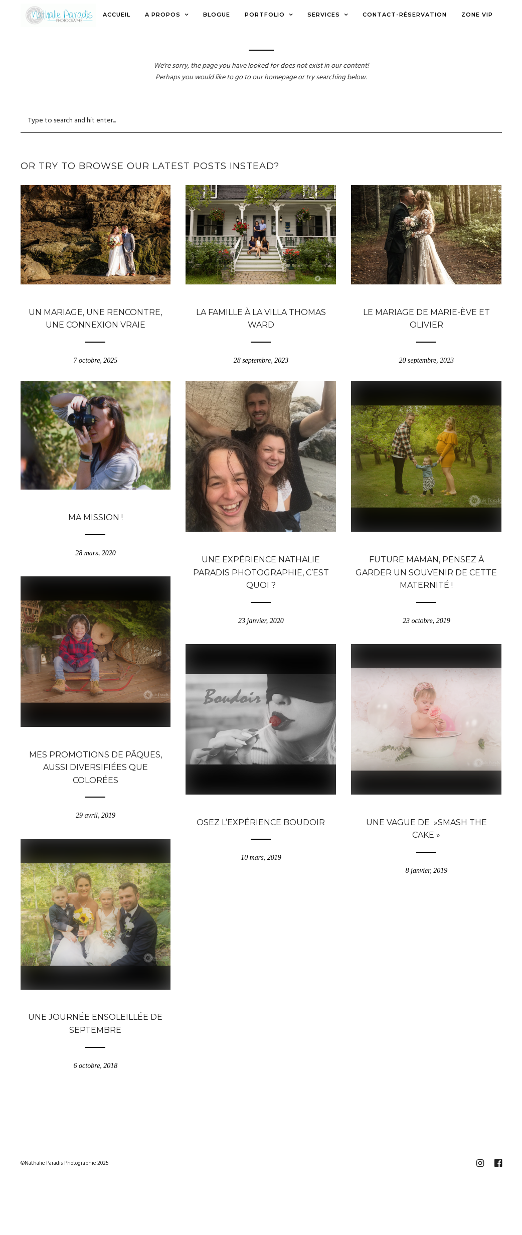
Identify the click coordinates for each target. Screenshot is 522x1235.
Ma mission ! (95, 517)
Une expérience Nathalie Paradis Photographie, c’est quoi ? (261, 572)
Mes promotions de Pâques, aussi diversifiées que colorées (95, 767)
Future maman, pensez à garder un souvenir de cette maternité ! (426, 572)
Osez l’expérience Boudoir (261, 822)
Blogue (95, 298)
